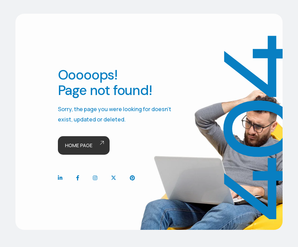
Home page (84, 145)
